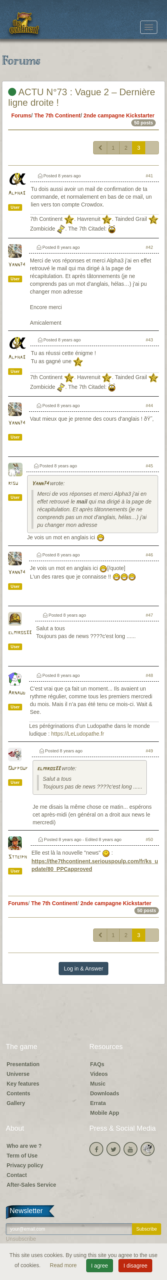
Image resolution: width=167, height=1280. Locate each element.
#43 (149, 339)
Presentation (23, 1064)
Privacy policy (25, 1165)
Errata (98, 1103)
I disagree (135, 1266)
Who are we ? (24, 1146)
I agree (99, 1266)
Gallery (16, 1103)
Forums (21, 115)
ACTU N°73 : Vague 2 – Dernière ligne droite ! (81, 97)
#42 (149, 247)
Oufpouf (18, 768)
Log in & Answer (83, 968)
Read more (64, 1265)
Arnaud (16, 693)
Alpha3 (16, 193)
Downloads (104, 1093)
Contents (18, 1093)
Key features (23, 1084)
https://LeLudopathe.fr (77, 734)
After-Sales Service (31, 1185)
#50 (149, 839)
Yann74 (16, 265)
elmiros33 (19, 633)
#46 (149, 555)
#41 (149, 175)
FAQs (97, 1064)
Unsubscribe (21, 1239)
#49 (149, 750)
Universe (18, 1074)
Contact (17, 1175)
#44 (149, 405)
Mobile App (104, 1113)
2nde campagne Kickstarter (119, 115)
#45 (149, 465)
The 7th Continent (57, 115)
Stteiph (17, 857)
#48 (149, 675)
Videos (99, 1074)
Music (98, 1084)
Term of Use (22, 1155)
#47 (149, 615)
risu (13, 483)
